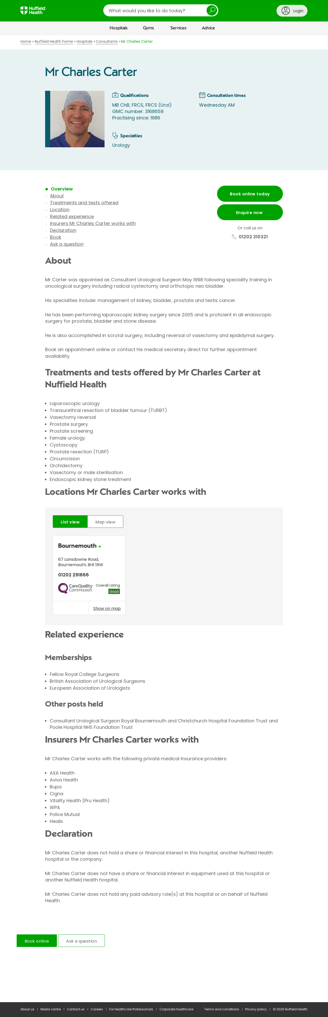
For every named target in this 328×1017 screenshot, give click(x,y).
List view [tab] (70, 522)
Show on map (107, 608)
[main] (164, 518)
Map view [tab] (105, 522)
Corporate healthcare (176, 1009)
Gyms (148, 28)
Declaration (63, 230)
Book (55, 237)
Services (178, 28)
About (57, 196)
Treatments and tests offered (84, 202)
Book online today (250, 194)
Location (59, 209)
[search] (160, 10)
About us (27, 1009)
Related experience (72, 216)
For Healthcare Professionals (131, 1009)
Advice (208, 28)
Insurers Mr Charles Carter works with (93, 223)
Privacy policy (256, 1009)
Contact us (76, 1009)
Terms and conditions (221, 1009)
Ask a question (67, 244)
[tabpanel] (164, 576)
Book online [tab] (37, 941)
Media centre (50, 1009)
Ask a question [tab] (81, 941)
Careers (97, 1009)
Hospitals (119, 28)
